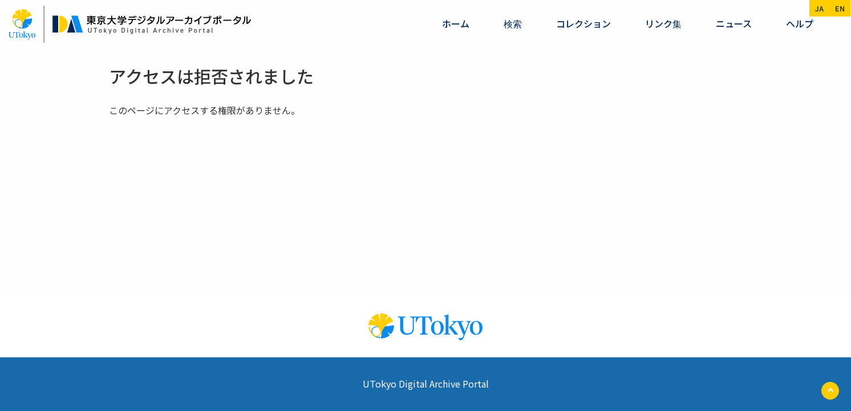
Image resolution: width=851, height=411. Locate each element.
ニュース (734, 23)
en (840, 8)
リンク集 (663, 23)
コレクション (583, 23)
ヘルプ (799, 23)
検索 (513, 23)
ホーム (455, 23)
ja (819, 8)
